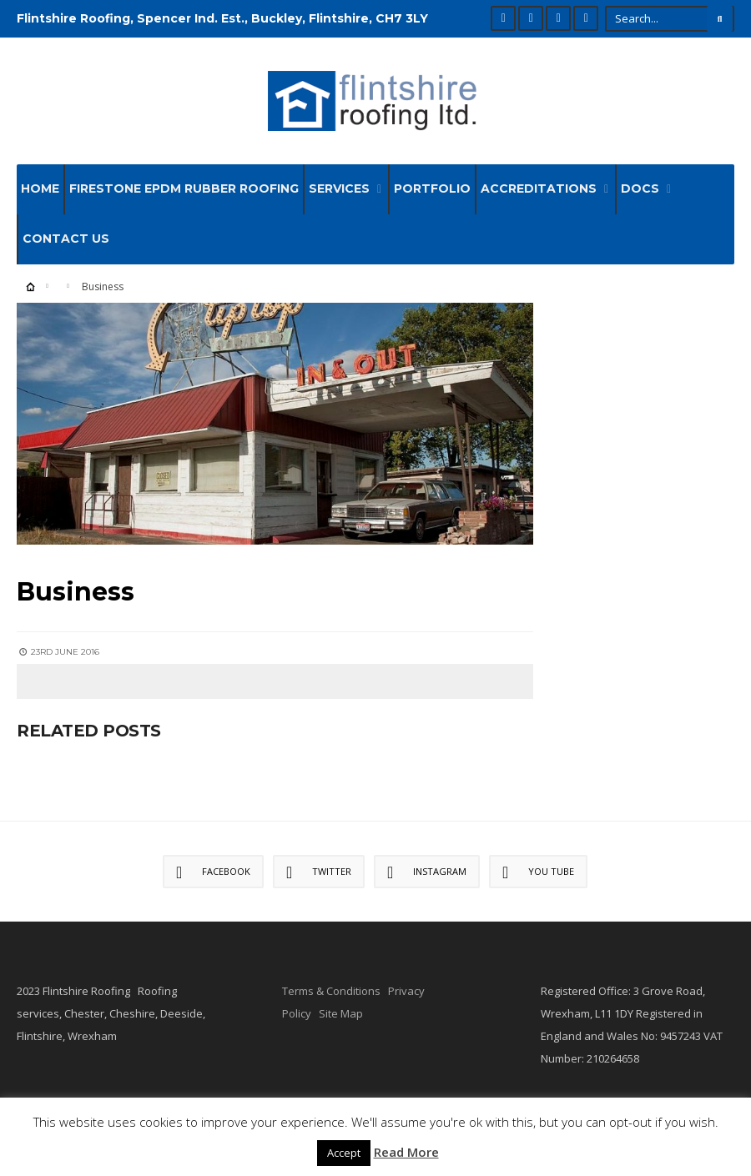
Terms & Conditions (331, 990)
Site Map (341, 1013)
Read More (406, 1151)
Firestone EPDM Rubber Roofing (184, 188)
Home (40, 188)
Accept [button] (343, 1152)
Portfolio (432, 188)
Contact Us (66, 238)
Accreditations (539, 188)
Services (339, 188)
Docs (640, 188)
